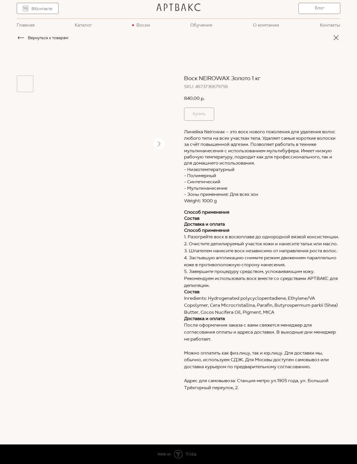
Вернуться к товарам (48, 38)
